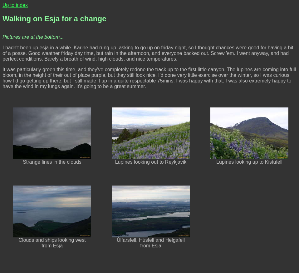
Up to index (15, 5)
